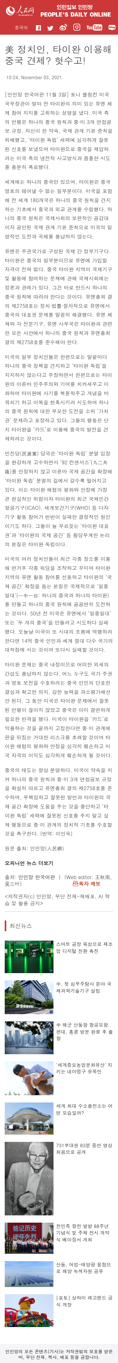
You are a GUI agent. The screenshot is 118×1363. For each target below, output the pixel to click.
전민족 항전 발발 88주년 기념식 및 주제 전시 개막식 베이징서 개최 (83, 1233)
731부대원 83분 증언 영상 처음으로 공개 (84, 1148)
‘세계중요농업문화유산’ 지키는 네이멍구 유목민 (84, 1068)
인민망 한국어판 (36, 877)
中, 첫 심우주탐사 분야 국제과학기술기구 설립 (83, 987)
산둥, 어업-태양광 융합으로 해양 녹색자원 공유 (83, 1268)
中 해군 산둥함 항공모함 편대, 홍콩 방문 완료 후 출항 (84, 1031)
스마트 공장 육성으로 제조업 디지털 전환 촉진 (84, 947)
